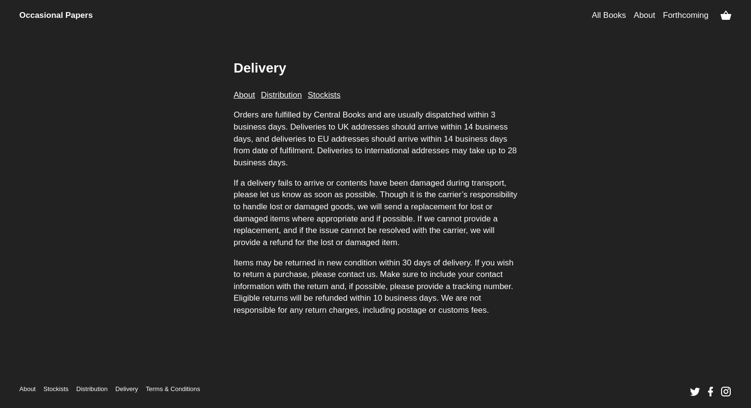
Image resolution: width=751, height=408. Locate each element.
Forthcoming (686, 15)
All (609, 15)
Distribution (92, 389)
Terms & (173, 389)
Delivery (126, 389)
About (644, 15)
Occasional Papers (56, 15)
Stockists (56, 389)
